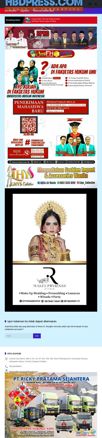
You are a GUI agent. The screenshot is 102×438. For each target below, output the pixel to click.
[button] (89, 4)
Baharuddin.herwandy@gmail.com (23, 372)
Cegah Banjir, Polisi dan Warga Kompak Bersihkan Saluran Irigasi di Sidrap (48, 20)
